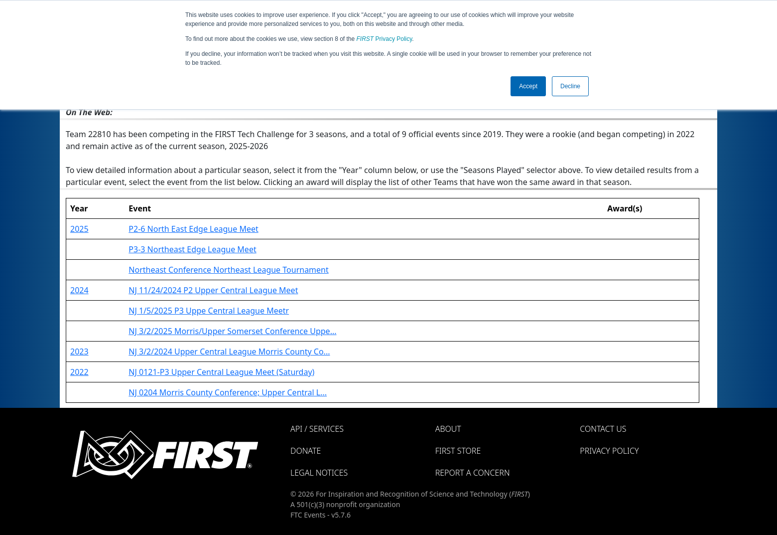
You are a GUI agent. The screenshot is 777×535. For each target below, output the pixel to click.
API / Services (317, 428)
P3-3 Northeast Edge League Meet (192, 249)
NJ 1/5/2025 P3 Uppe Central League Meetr (209, 310)
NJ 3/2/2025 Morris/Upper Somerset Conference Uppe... (232, 331)
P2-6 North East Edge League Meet (193, 228)
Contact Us (603, 428)
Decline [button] (570, 86)
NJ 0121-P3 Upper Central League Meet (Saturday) (221, 371)
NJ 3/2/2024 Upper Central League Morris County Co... (229, 351)
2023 (79, 351)
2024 (79, 290)
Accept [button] (528, 86)
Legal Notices (319, 472)
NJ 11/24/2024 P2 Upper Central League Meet (213, 290)
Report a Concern (472, 472)
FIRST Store (458, 450)
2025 (79, 228)
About (448, 428)
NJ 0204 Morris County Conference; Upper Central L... (228, 392)
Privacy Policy (384, 38)
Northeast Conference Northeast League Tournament (228, 269)
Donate (305, 450)
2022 (79, 371)
